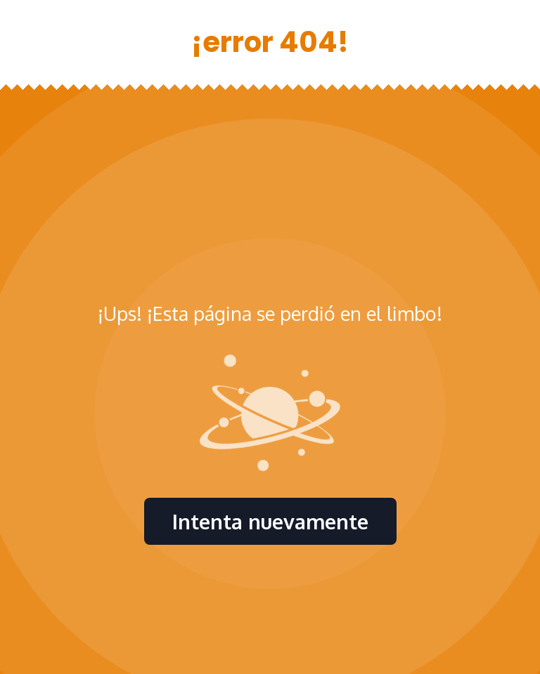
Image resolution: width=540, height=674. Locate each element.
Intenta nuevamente (270, 521)
